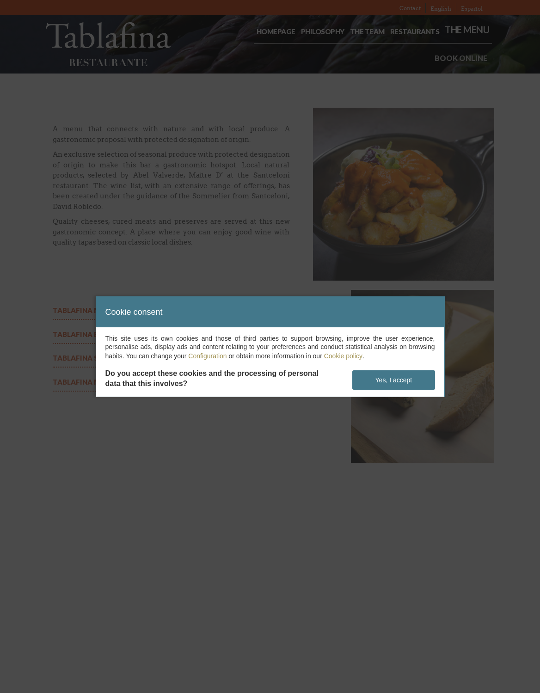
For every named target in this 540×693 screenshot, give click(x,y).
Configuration (207, 356)
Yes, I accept (393, 380)
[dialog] (270, 346)
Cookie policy (343, 356)
